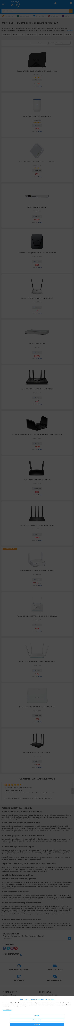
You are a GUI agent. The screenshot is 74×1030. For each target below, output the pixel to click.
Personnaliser (37, 1020)
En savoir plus (7, 1010)
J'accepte (37, 1024)
